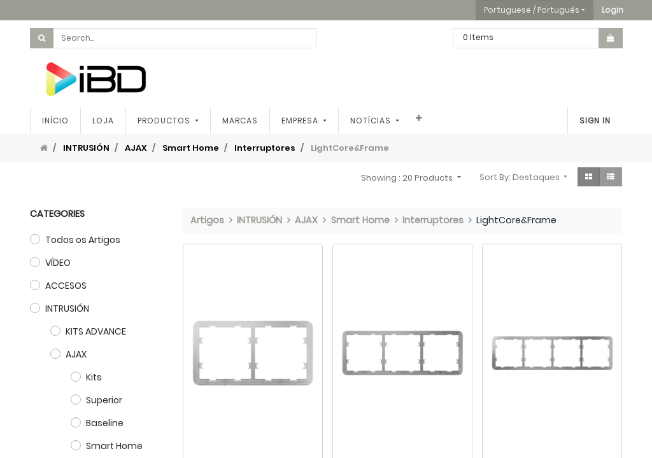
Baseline (105, 423)
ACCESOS (66, 285)
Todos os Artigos (82, 239)
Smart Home (190, 148)
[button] (612, 10)
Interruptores (264, 148)
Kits (94, 377)
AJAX (136, 148)
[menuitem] (55, 121)
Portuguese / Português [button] (531, 9)
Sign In (595, 120)
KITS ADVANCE (96, 331)
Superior (104, 400)
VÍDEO (58, 262)
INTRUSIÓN (86, 148)
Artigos (207, 220)
